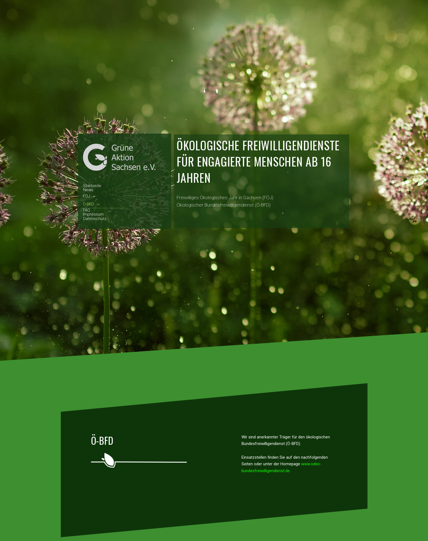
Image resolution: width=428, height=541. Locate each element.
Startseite (92, 186)
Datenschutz (95, 219)
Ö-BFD (91, 204)
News (88, 190)
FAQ (86, 210)
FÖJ (89, 196)
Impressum (93, 214)
